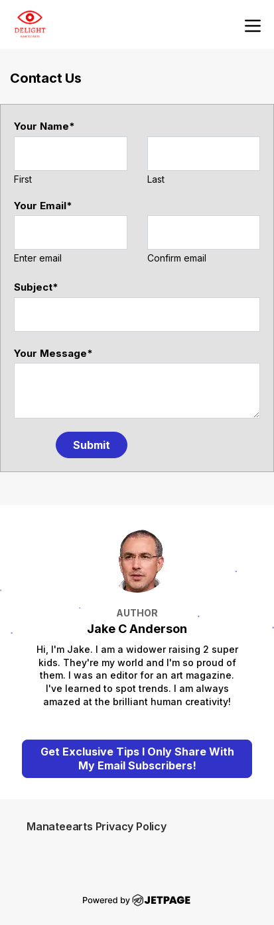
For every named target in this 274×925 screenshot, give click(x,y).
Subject (36, 287)
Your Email (43, 205)
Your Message (53, 353)
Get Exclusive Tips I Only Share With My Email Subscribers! (137, 758)
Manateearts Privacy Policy (97, 826)
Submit (91, 445)
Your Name (44, 126)
